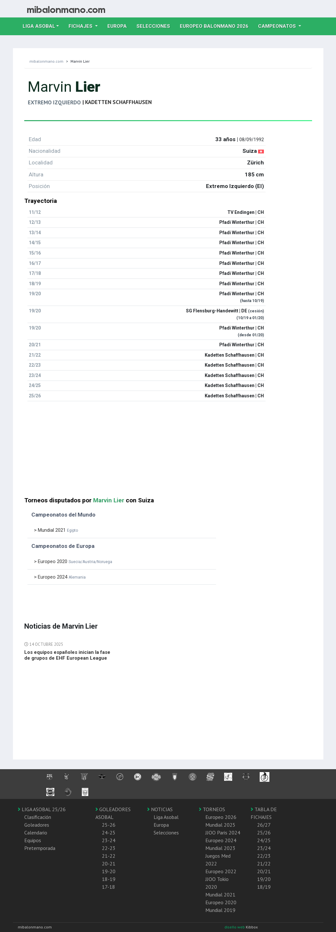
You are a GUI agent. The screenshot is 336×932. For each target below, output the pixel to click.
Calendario (35, 832)
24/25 (264, 840)
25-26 (108, 825)
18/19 (264, 887)
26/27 (264, 825)
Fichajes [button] (81, 26)
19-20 (108, 871)
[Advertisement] (168, 451)
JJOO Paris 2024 (222, 832)
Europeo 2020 (220, 902)
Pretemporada (39, 848)
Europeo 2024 (220, 840)
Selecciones (155, 25)
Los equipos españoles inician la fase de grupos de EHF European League (67, 655)
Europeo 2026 (220, 817)
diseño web (235, 927)
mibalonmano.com (46, 61)
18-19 (108, 879)
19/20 (264, 879)
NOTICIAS (160, 809)
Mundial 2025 (220, 825)
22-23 (108, 848)
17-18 (108, 887)
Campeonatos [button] (277, 26)
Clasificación (37, 817)
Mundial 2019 (220, 910)
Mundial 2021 (220, 894)
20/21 (264, 871)
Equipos (32, 840)
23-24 (108, 840)
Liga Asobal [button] (39, 26)
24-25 (108, 832)
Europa (119, 25)
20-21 (108, 863)
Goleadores (36, 825)
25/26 (264, 832)
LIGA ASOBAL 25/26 (42, 809)
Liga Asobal (166, 817)
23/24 (264, 848)
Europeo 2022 (220, 871)
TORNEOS (212, 809)
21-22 (108, 856)
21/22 (264, 863)
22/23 (264, 856)
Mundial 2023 (220, 848)
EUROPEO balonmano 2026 (216, 25)
